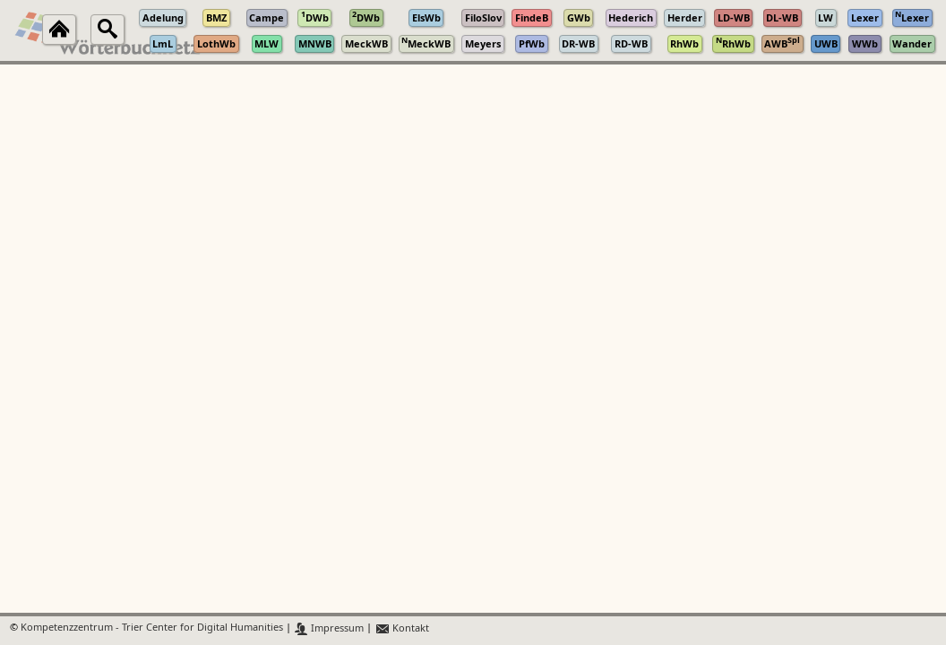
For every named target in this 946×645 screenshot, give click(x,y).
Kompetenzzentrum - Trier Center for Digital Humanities (152, 628)
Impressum (329, 628)
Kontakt (401, 628)
